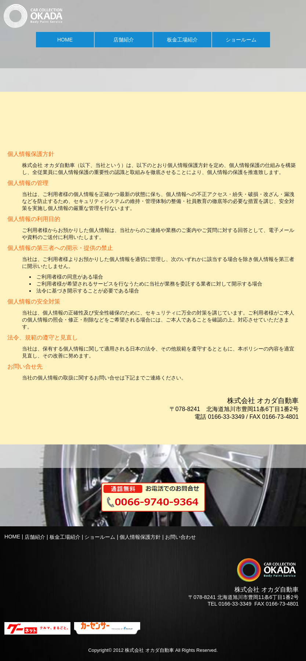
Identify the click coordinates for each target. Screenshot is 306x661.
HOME (65, 40)
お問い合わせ (180, 537)
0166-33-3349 (235, 604)
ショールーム (241, 40)
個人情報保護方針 (140, 537)
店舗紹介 (123, 40)
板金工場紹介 (182, 40)
